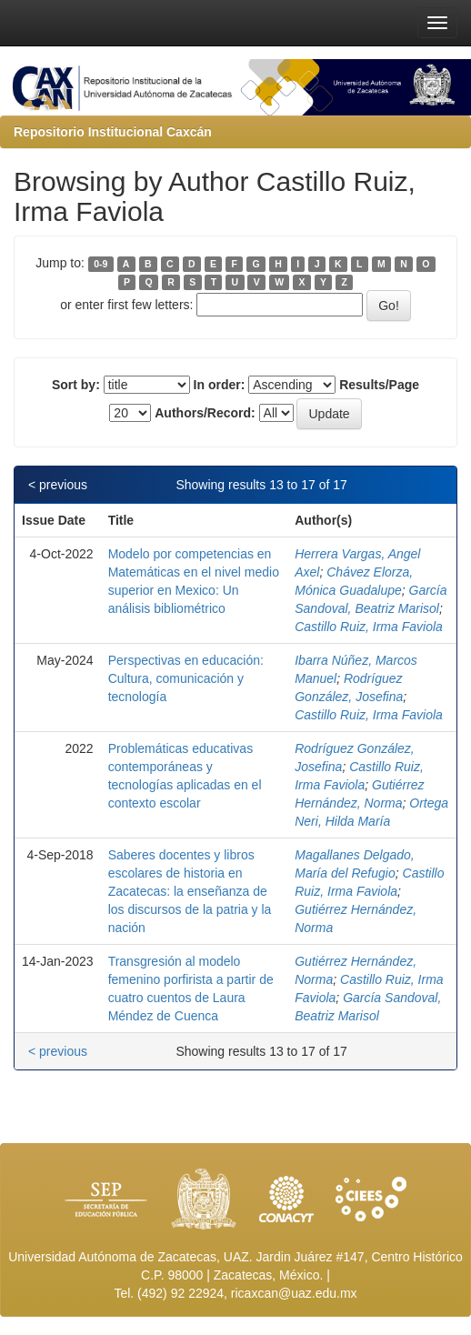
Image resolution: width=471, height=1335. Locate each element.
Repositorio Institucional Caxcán (113, 132)
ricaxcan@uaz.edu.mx (294, 1293)
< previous (57, 484)
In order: (220, 384)
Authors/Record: (205, 413)
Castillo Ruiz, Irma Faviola (369, 626)
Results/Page (379, 384)
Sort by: (76, 384)
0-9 (100, 263)
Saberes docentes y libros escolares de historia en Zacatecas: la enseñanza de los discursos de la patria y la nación (190, 891)
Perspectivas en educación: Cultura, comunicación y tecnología (186, 678)
